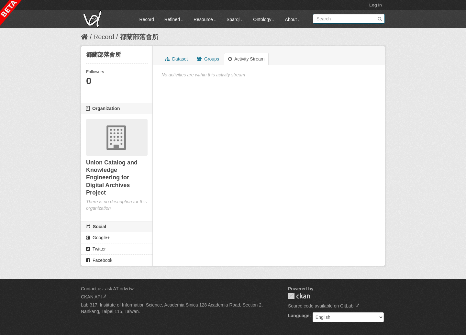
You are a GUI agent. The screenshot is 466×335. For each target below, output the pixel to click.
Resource (205, 19)
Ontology (263, 19)
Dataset (176, 58)
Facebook (99, 260)
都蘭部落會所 (139, 36)
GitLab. (347, 305)
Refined (173, 19)
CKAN (299, 296)
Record (146, 19)
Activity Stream (246, 58)
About (292, 19)
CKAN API (91, 296)
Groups (208, 58)
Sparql (235, 19)
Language (298, 315)
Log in (375, 5)
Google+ (98, 237)
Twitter (96, 248)
